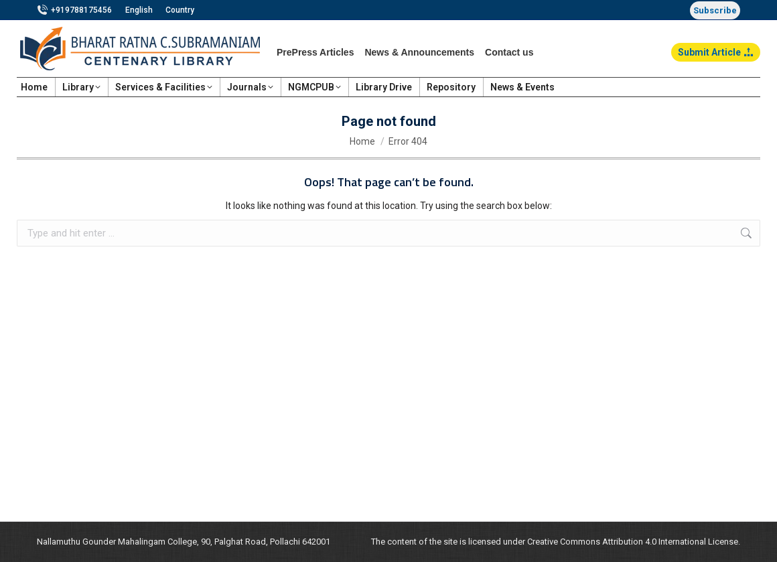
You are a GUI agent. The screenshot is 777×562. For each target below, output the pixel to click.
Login (741, 87)
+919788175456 (74, 10)
